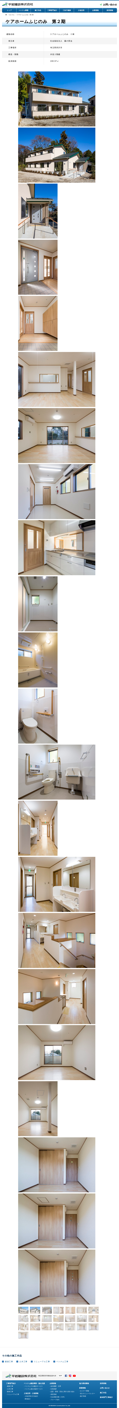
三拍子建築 (67, 10)
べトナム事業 (23, 10)
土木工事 (23, 1362)
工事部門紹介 (52, 10)
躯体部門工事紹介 (106, 1397)
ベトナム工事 (62, 1362)
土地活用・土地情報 (31, 1393)
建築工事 (9, 1362)
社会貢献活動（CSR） (58, 1397)
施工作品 (38, 10)
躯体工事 (10, 1391)
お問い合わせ (110, 4)
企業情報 (95, 10)
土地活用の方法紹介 (31, 1396)
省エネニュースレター (87, 1393)
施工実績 (83, 1396)
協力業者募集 (84, 1383)
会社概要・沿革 (56, 1386)
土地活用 (81, 10)
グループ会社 (55, 1399)
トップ (9, 10)
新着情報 (82, 1388)
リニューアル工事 (42, 1362)
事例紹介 (28, 1399)
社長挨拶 (54, 1389)
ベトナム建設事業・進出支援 (34, 1383)
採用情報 (110, 10)
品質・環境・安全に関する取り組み (62, 1391)
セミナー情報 (84, 1391)
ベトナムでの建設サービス (34, 1386)
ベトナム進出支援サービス (34, 1389)
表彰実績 (54, 1394)
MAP (60, 1376)
